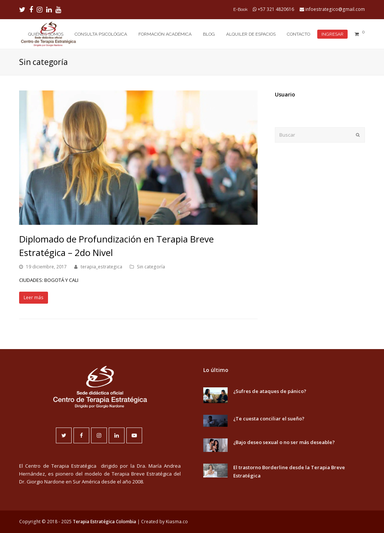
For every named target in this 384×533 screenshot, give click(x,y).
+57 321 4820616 (276, 9)
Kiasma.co (177, 521)
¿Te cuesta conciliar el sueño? (268, 418)
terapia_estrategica (101, 266)
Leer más (34, 297)
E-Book (240, 9)
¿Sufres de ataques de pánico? (269, 391)
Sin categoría (151, 266)
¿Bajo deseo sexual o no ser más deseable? (284, 442)
